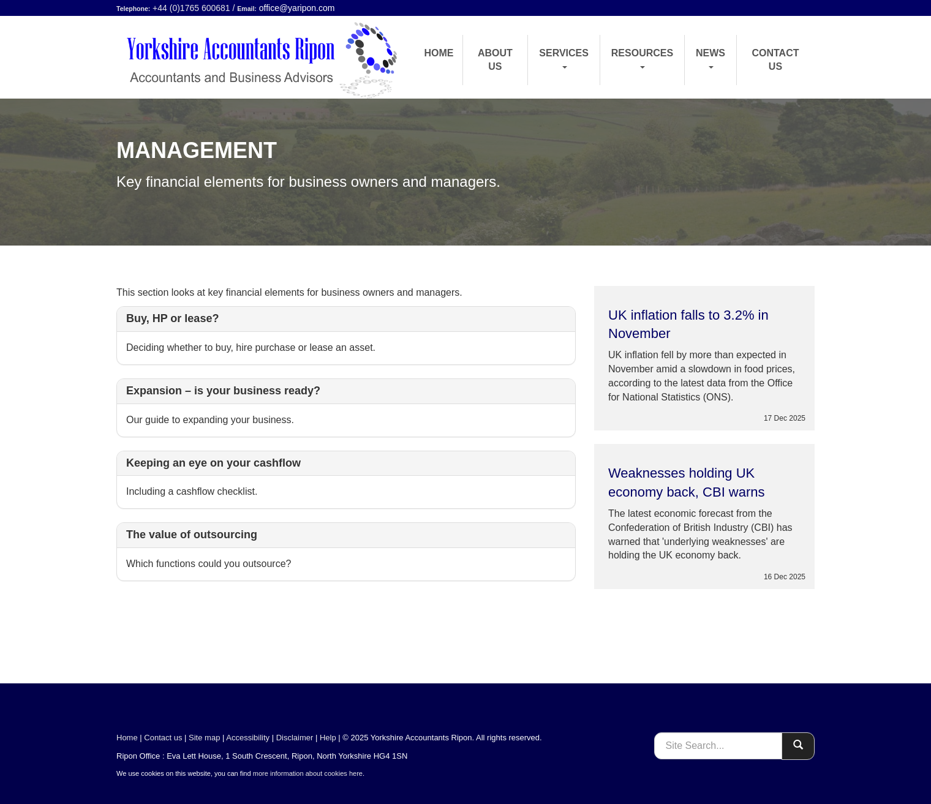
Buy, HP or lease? (172, 318)
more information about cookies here (308, 773)
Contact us (775, 60)
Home (439, 53)
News (710, 58)
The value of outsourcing (191, 534)
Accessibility (248, 737)
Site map (204, 737)
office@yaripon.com (297, 8)
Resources (642, 58)
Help (328, 737)
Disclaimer (295, 737)
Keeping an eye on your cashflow (213, 463)
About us (495, 60)
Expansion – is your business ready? (223, 391)
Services (564, 58)
